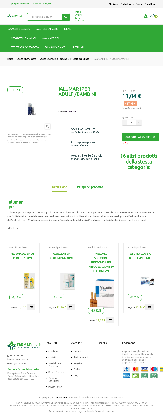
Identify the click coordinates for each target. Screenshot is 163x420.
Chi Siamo (113, 4)
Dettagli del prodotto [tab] (89, 187)
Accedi (77, 351)
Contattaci (150, 4)
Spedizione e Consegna (54, 365)
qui (112, 411)
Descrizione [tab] (59, 187)
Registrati (78, 363)
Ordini (77, 369)
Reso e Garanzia (56, 372)
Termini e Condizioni (53, 379)
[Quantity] (131, 122)
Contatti (52, 357)
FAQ (76, 375)
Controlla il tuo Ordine (131, 4)
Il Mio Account (81, 357)
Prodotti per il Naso (18, 247)
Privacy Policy (55, 386)
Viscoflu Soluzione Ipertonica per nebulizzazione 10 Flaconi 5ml (101, 262)
